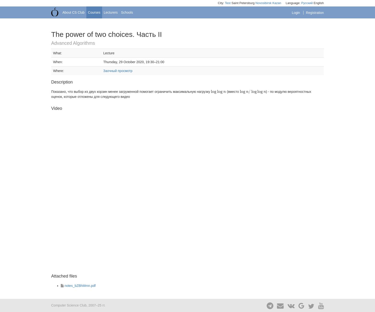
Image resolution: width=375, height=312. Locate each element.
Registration (315, 13)
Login (296, 13)
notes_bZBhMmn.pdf (80, 286)
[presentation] (218, 92)
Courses (94, 12)
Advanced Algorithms (73, 43)
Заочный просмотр (117, 71)
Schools (127, 12)
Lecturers (111, 12)
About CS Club (73, 12)
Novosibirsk (263, 3)
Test (228, 3)
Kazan (276, 3)
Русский (307, 3)
